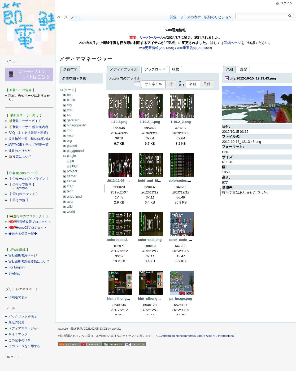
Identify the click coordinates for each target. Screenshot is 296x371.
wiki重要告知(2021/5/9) (194, 48)
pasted (72, 146)
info (69, 130)
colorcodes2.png (120, 240)
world (71, 212)
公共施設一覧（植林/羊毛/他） (30, 139)
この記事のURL (19, 340)
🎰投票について (20, 156)
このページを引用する (24, 346)
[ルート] (69, 90)
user (70, 202)
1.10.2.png (119, 122)
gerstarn (73, 120)
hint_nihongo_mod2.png (157, 299)
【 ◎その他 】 (18, 200)
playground (75, 151)
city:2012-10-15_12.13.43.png (252, 78)
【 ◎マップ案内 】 (22, 184)
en (69, 115)
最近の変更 (16, 322)
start (70, 186)
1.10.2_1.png (150, 122)
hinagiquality (76, 125)
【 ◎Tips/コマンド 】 (23, 194)
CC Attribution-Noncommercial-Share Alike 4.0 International (195, 335)
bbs (69, 95)
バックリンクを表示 (22, 316)
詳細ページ (232, 43)
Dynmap (22, 188)
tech (70, 191)
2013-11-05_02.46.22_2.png (129, 181)
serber (71, 176)
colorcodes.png (181, 181)
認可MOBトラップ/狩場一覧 (28, 145)
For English (16, 267)
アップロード (155, 69)
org (69, 141)
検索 (175, 69)
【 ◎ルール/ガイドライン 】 (28, 178)
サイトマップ (18, 334)
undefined (74, 196)
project (72, 171)
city (69, 105)
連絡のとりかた (19, 151)
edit (69, 110)
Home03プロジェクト (31, 227)
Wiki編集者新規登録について (29, 261)
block (71, 100)
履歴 (243, 69)
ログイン (286, 3)
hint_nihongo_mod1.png (127, 299)
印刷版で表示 (18, 297)
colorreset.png (150, 240)
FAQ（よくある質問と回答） (29, 133)
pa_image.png (180, 299)
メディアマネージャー (24, 328)
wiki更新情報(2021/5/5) (156, 48)
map (70, 135)
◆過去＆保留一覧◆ (22, 234)
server (71, 181)
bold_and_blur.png (153, 181)
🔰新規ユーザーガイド (24, 121)
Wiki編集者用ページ (22, 255)
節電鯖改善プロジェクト (33, 222)
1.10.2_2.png (181, 122)
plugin (71, 156)
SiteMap (14, 273)
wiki (69, 207)
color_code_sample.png (188, 240)
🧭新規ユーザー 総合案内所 (28, 127)
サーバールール (152, 37)
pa (72, 161)
